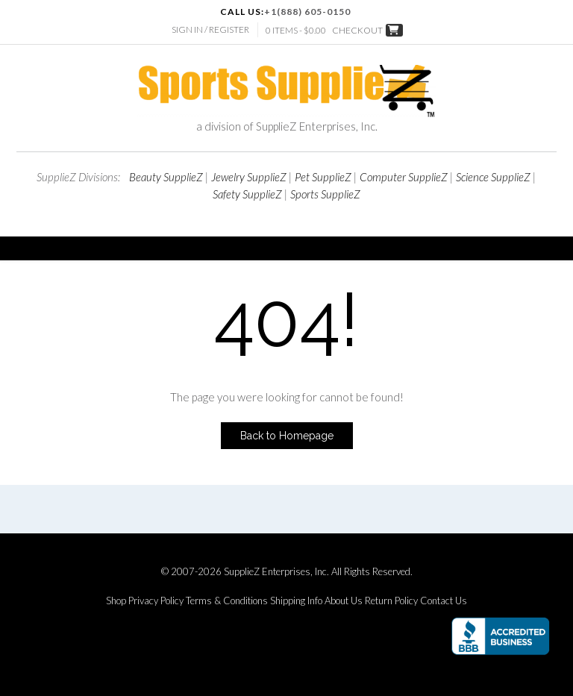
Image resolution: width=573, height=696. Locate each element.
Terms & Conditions (227, 601)
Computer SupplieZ (404, 177)
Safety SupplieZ (247, 194)
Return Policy (391, 601)
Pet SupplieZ (323, 177)
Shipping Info (296, 601)
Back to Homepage (287, 436)
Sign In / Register (210, 29)
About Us (344, 601)
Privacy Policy (156, 601)
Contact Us (443, 601)
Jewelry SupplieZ (248, 177)
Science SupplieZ (493, 177)
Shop (116, 601)
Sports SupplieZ (325, 194)
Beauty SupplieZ (166, 177)
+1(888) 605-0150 (307, 11)
